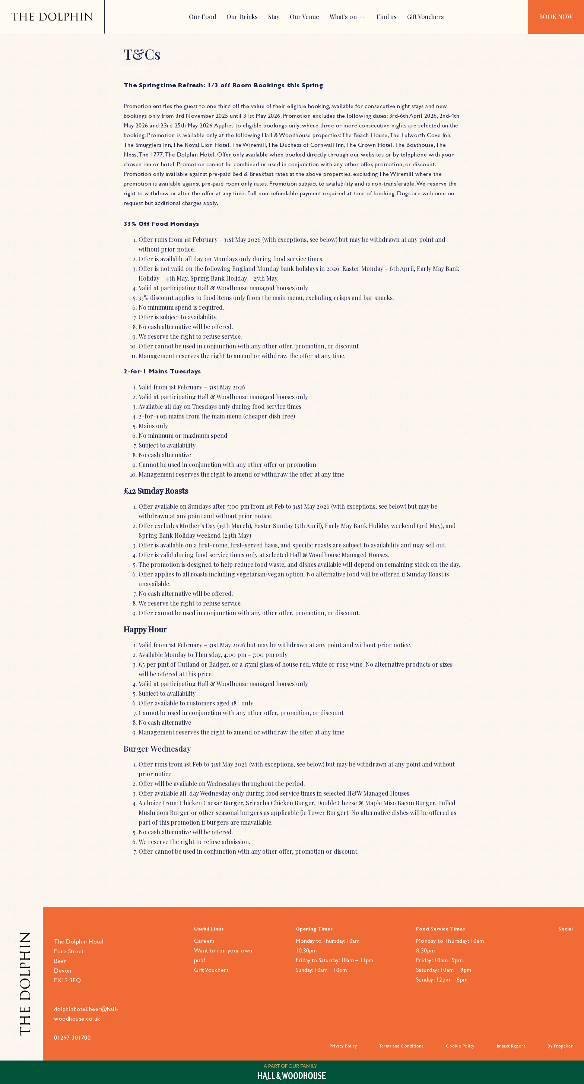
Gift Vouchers (425, 16)
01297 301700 (72, 1037)
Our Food (202, 16)
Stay (273, 16)
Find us (387, 16)
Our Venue (304, 16)
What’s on (343, 16)
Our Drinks (242, 16)
